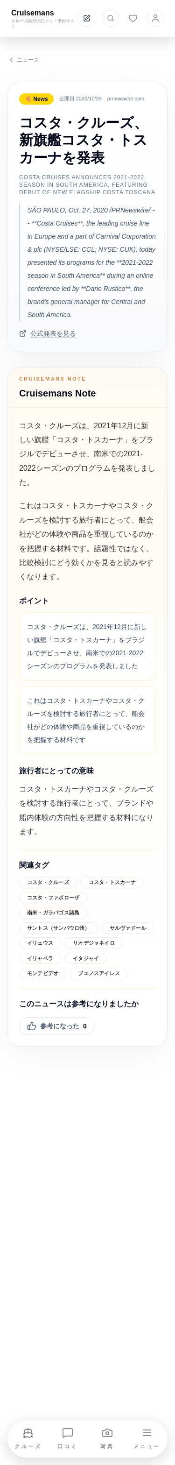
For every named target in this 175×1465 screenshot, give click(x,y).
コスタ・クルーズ (48, 882)
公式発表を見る (47, 333)
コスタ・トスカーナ (112, 882)
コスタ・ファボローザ (53, 897)
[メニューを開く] (147, 1439)
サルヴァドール (128, 928)
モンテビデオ (42, 973)
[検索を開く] (110, 18)
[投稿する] (87, 18)
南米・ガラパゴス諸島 (53, 912)
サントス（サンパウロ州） (58, 928)
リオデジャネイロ (94, 943)
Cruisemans (32, 13)
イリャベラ (40, 958)
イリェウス (40, 943)
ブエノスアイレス (99, 973)
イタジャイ (86, 958)
